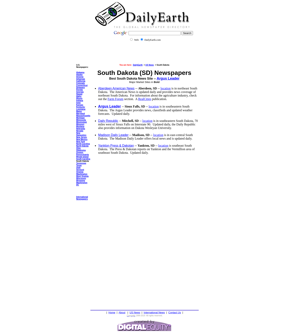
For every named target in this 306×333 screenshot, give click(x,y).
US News (135, 312)
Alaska (79, 75)
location (166, 88)
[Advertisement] (152, 55)
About (122, 312)
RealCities (144, 99)
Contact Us (174, 312)
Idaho (79, 96)
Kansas (79, 105)
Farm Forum (115, 99)
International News (154, 312)
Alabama (80, 72)
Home (111, 312)
